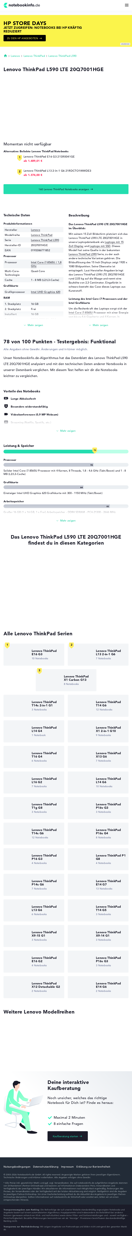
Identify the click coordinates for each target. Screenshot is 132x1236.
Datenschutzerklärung (45, 1166)
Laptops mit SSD (100, 246)
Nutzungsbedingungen (17, 1166)
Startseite (5, 56)
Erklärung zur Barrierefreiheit (93, 1166)
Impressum (67, 1166)
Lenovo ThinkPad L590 (62, 56)
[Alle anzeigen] (66, 430)
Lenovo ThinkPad (34, 56)
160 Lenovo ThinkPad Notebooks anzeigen (64, 189)
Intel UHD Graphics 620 (45, 292)
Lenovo (15, 56)
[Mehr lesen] (33, 325)
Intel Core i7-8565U (81, 312)
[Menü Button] (127, 5)
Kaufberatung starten (65, 1136)
